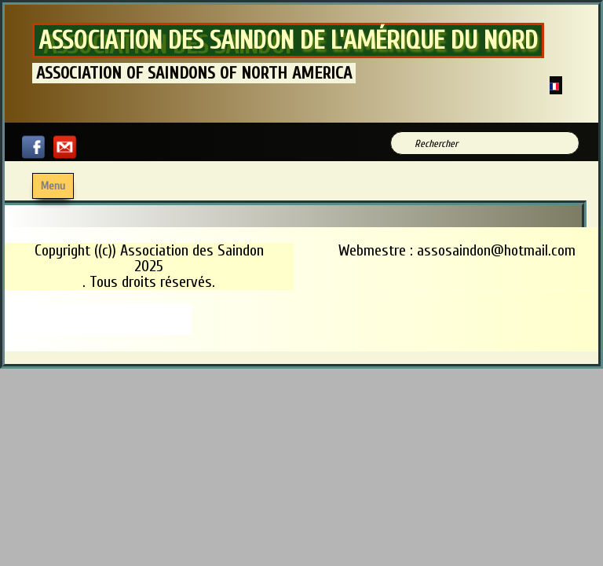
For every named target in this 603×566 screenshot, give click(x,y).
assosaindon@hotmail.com (496, 250)
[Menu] (53, 186)
